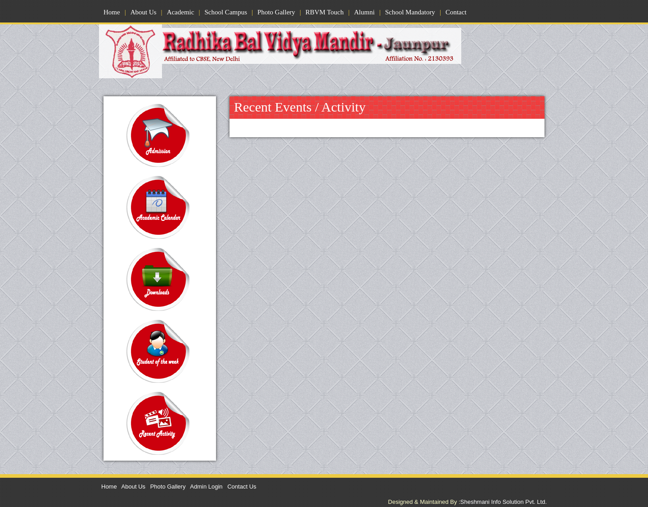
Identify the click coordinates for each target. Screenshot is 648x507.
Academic (180, 12)
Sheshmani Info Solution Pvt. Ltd (503, 501)
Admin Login (206, 486)
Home (112, 12)
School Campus (225, 12)
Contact (456, 12)
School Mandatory (410, 12)
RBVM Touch (325, 12)
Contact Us (241, 486)
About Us (143, 12)
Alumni (364, 12)
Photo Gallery (276, 12)
